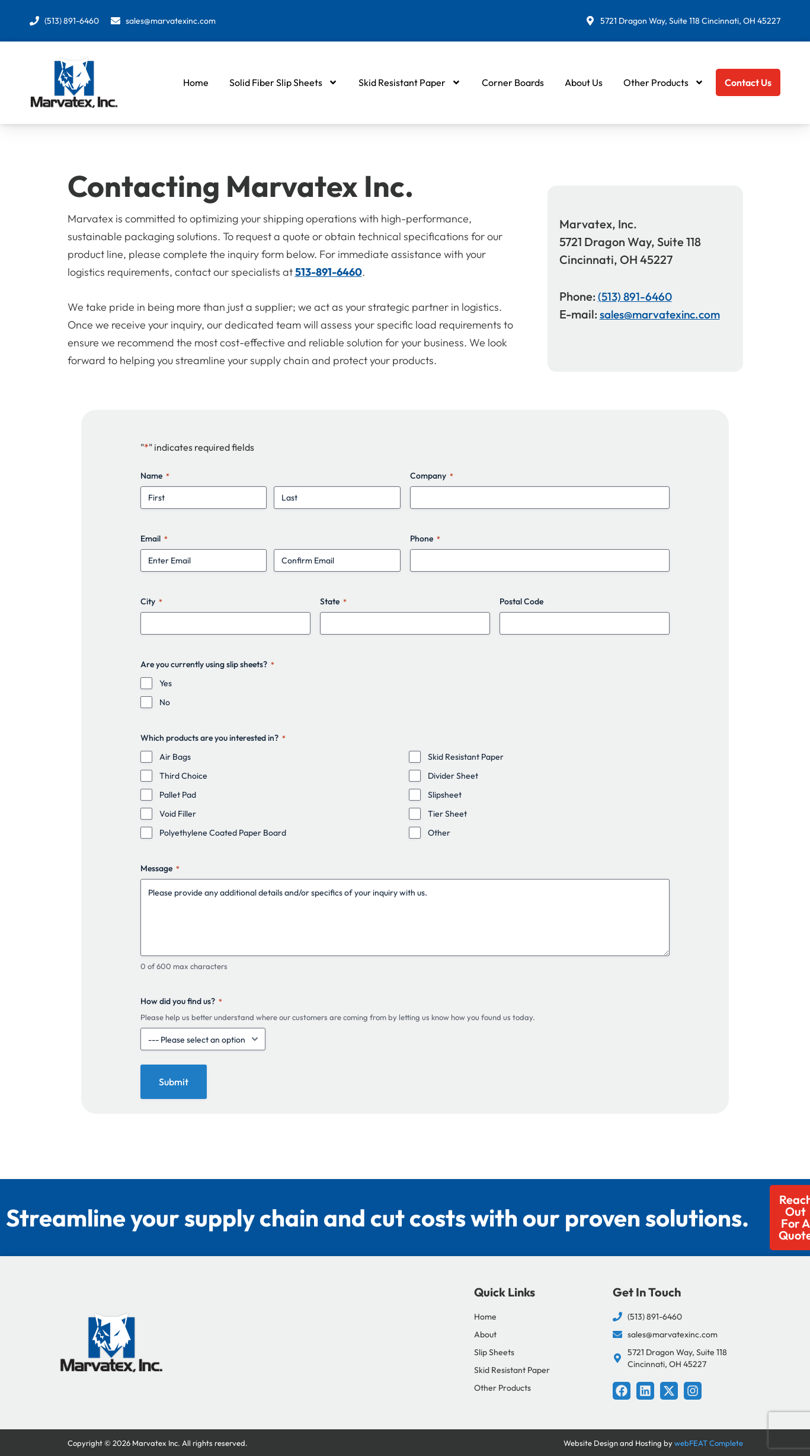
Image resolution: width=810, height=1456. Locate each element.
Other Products (663, 82)
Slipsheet (445, 794)
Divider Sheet (453, 775)
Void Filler (177, 813)
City (151, 601)
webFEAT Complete (708, 1443)
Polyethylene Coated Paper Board (222, 832)
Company (431, 475)
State (333, 601)
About (485, 1334)
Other (439, 832)
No (164, 702)
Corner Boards (513, 82)
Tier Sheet (447, 813)
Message (160, 868)
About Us (584, 82)
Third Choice (183, 775)
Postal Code (521, 601)
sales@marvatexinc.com (665, 314)
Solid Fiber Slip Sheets (283, 82)
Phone (425, 538)
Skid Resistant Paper (409, 82)
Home (196, 82)
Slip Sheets (494, 1352)
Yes (165, 683)
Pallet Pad (177, 794)
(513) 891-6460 (636, 296)
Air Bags (175, 756)
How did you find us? (181, 1001)
